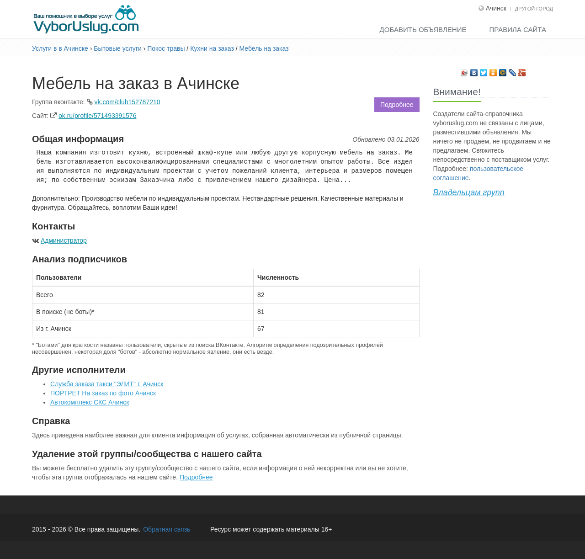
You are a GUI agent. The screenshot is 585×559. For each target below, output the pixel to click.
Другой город (534, 8)
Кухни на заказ (212, 48)
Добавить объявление (423, 29)
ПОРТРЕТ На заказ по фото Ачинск (103, 393)
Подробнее (397, 104)
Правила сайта (517, 29)
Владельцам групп (469, 192)
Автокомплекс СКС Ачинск (89, 402)
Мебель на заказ (264, 48)
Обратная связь (166, 529)
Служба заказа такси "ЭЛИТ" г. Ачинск (106, 384)
